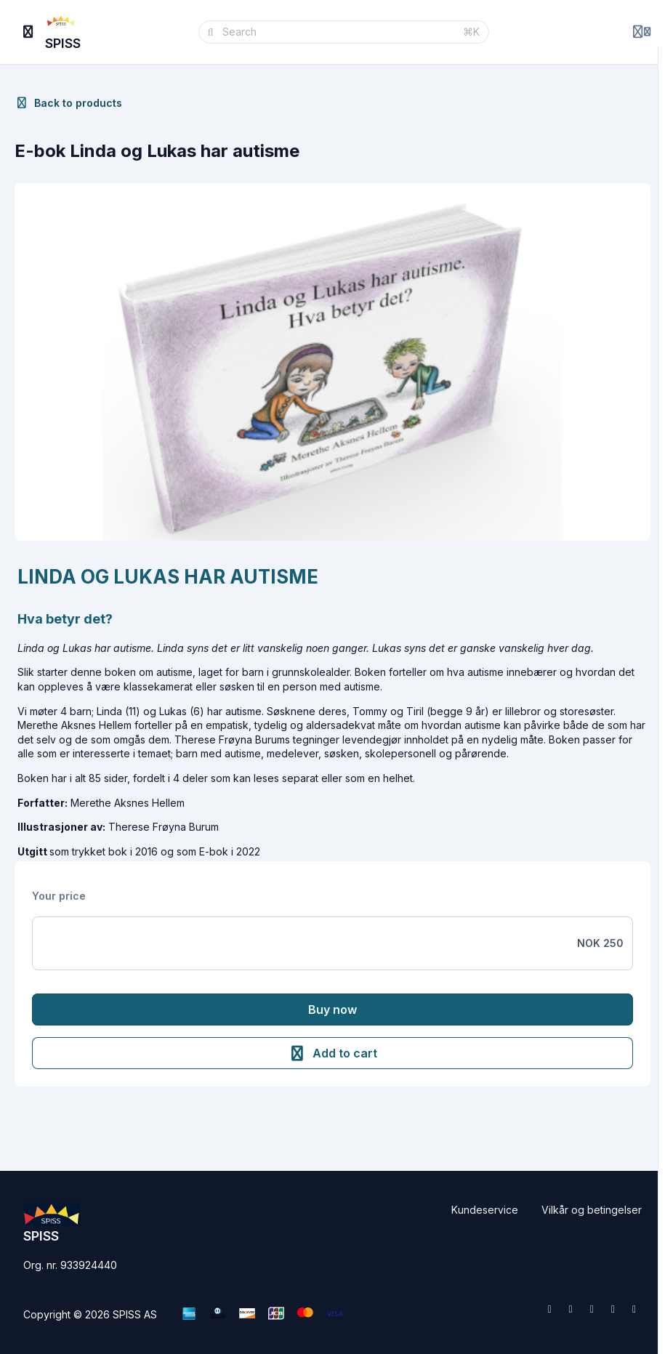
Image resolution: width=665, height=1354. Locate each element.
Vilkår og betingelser (591, 1210)
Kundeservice (484, 1210)
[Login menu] (641, 32)
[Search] (338, 32)
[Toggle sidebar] (28, 32)
